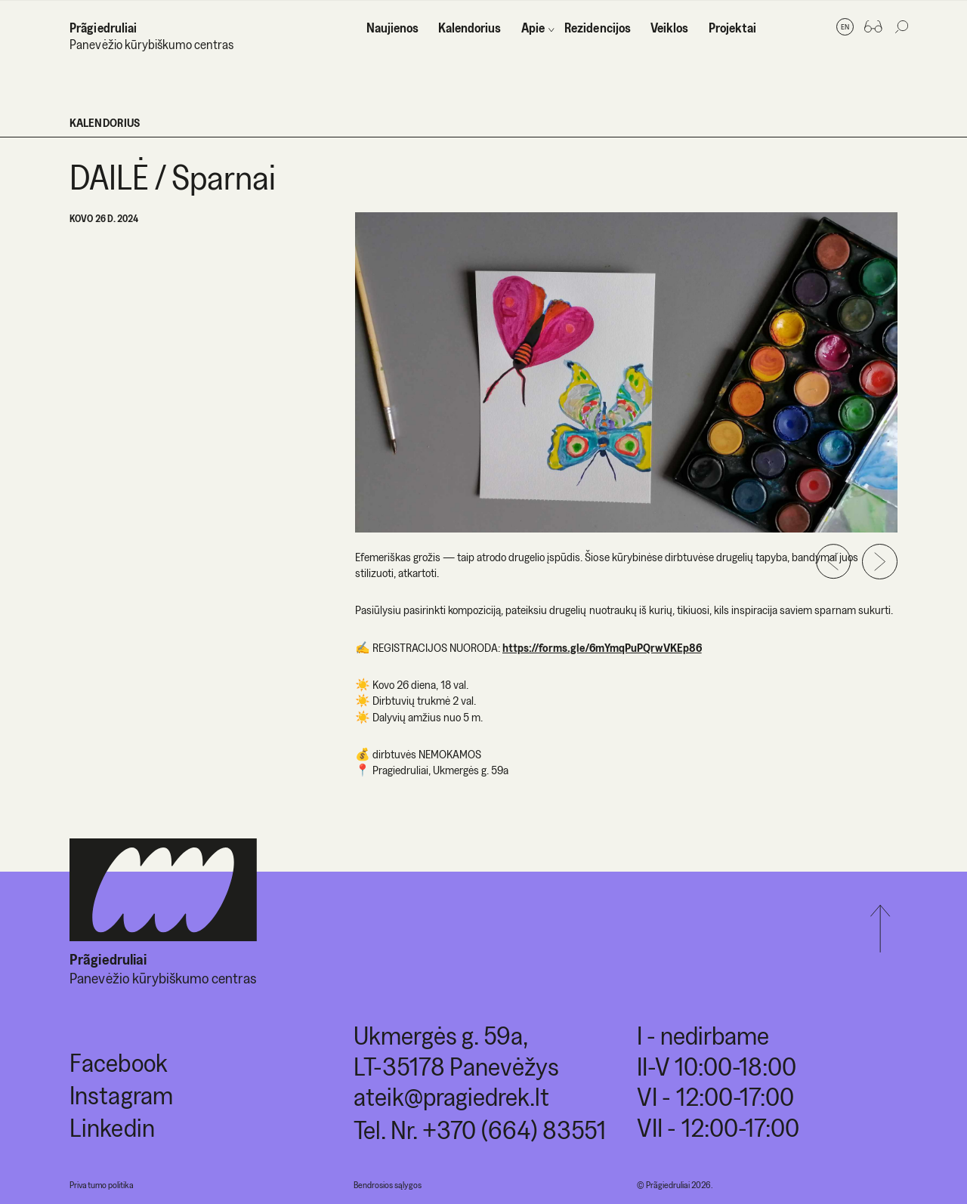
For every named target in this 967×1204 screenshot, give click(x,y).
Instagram (121, 1095)
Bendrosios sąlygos (388, 1185)
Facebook (118, 1062)
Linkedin (112, 1127)
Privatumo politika (101, 1185)
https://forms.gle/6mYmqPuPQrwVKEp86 (602, 647)
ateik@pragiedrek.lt (451, 1096)
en (845, 26)
